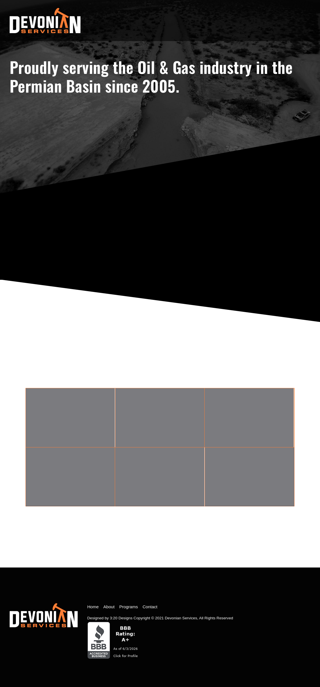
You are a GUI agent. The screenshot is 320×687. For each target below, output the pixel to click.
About (109, 606)
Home (93, 606)
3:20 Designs (121, 618)
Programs (128, 606)
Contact (150, 606)
